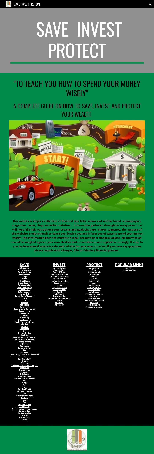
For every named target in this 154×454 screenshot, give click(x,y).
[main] (77, 41)
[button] (150, 4)
